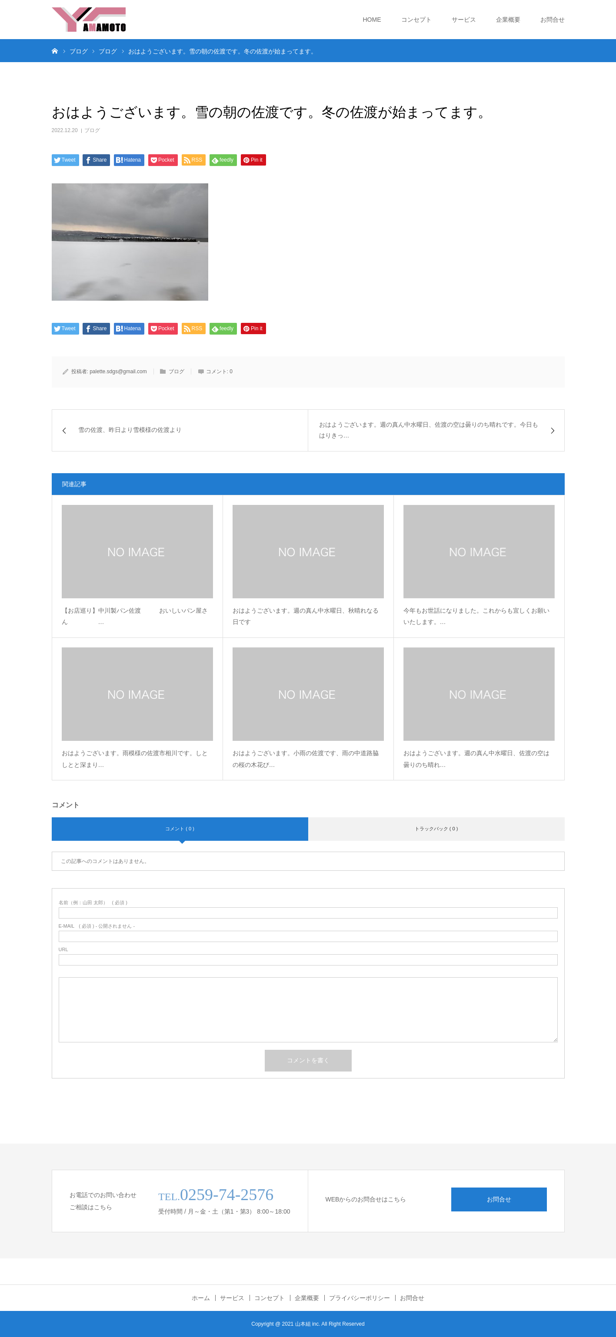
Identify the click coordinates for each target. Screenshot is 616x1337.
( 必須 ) (93, 902)
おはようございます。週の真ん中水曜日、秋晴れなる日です (306, 616)
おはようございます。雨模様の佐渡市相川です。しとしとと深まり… (135, 759)
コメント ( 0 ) (179, 828)
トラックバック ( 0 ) (436, 828)
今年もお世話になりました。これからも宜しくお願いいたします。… (476, 616)
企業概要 (508, 19)
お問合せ (552, 19)
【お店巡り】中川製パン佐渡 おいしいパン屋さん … (135, 616)
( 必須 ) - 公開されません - (97, 926)
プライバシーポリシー (359, 1298)
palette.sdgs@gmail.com (118, 371)
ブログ (92, 130)
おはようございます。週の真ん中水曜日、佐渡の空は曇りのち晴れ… (476, 759)
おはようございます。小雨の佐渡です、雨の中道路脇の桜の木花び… (306, 759)
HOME (372, 19)
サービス (464, 19)
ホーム (201, 1298)
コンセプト (416, 19)
